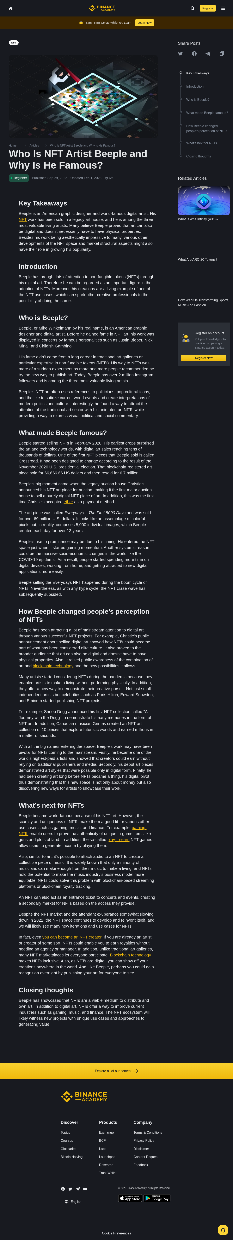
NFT (23, 219)
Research (106, 1165)
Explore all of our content (116, 1071)
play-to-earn (119, 839)
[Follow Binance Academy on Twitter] (70, 1189)
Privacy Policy (144, 1140)
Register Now (204, 358)
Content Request (146, 1157)
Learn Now (145, 22)
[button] (223, 8)
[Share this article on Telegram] (208, 53)
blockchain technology (53, 666)
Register (207, 8)
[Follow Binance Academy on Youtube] (85, 1189)
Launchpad (107, 1157)
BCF (102, 1140)
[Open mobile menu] (223, 8)
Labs (102, 1149)
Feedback (141, 1165)
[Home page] (102, 8)
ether (68, 502)
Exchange (106, 1132)
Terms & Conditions (148, 1132)
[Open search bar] (191, 8)
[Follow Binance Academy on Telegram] (78, 1189)
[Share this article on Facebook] (194, 53)
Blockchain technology (130, 955)
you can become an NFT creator (71, 937)
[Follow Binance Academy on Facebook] (63, 1189)
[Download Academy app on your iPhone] (130, 1198)
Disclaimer (141, 1149)
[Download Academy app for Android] (156, 1198)
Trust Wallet (107, 1173)
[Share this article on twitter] (180, 53)
